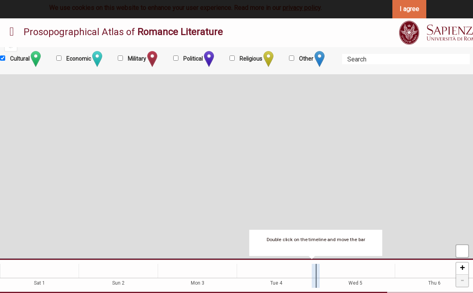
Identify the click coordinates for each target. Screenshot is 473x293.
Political (198, 59)
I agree (409, 9)
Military (142, 59)
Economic (83, 59)
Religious (255, 59)
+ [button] (462, 269)
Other (311, 59)
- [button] (462, 281)
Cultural (25, 59)
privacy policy (302, 8)
